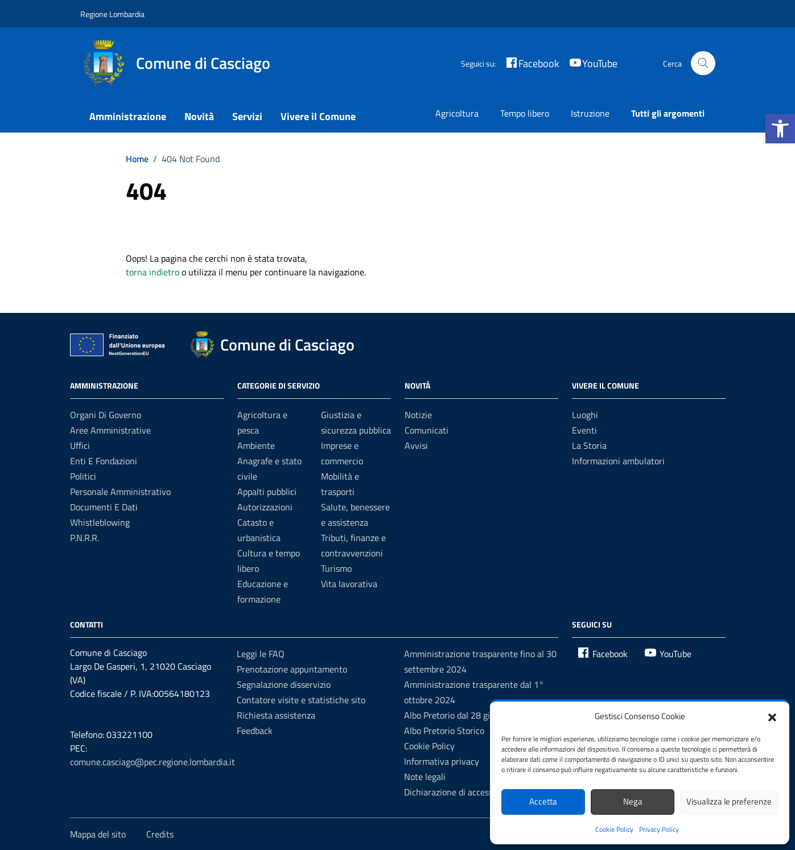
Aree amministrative (110, 430)
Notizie (418, 415)
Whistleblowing (100, 522)
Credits (160, 834)
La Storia (589, 445)
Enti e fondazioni (103, 461)
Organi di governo (105, 415)
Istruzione (590, 113)
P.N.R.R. (84, 537)
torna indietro (152, 272)
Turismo (336, 568)
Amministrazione (127, 116)
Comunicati (426, 430)
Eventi (584, 430)
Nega (632, 801)
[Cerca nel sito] (703, 63)
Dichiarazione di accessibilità (459, 792)
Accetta (543, 801)
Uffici (80, 445)
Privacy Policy (659, 829)
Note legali (425, 776)
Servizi (247, 116)
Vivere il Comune (318, 116)
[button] (780, 128)
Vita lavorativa (349, 584)
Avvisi (416, 445)
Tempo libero (524, 113)
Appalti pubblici (266, 491)
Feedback (255, 730)
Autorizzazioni (265, 507)
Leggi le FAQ (261, 654)
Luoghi (585, 415)
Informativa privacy (441, 761)
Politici (83, 476)
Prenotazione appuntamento (292, 669)
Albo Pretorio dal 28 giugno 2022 (468, 715)
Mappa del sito (98, 834)
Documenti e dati (104, 507)
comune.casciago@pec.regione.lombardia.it (152, 762)
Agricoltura (457, 113)
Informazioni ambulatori (618, 461)
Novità (199, 116)
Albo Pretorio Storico (444, 730)
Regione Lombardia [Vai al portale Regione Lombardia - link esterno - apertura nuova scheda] (112, 14)
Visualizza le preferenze (729, 801)
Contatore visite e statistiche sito (301, 700)
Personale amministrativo (120, 491)
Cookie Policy (614, 829)
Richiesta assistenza (276, 715)
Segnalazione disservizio (284, 684)
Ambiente (256, 445)
